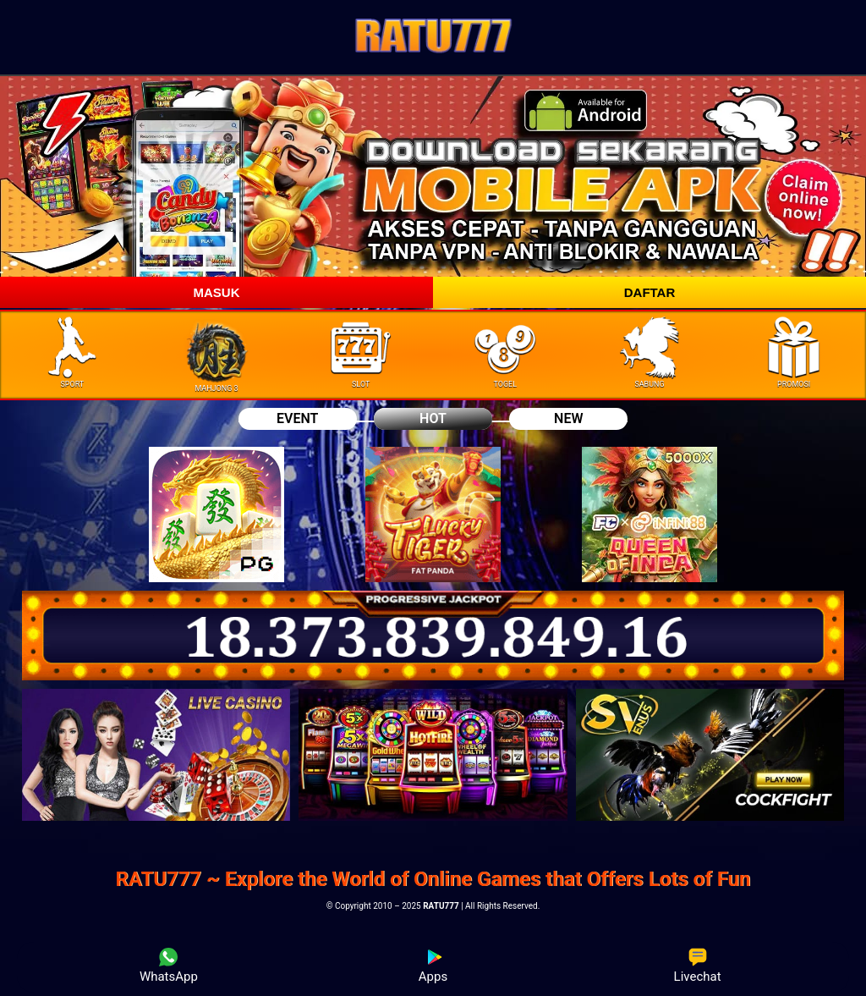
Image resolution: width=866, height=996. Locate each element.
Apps (433, 966)
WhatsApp (169, 966)
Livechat (697, 966)
